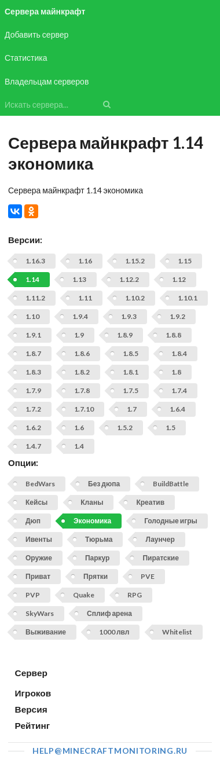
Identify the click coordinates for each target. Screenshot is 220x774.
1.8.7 (33, 353)
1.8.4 (179, 353)
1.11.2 (35, 298)
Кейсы (36, 502)
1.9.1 (33, 335)
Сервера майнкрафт (45, 11)
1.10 (32, 316)
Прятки (95, 576)
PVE (148, 576)
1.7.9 (33, 390)
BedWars (40, 483)
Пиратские (160, 557)
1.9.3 (129, 316)
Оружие (38, 557)
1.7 (132, 409)
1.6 (79, 427)
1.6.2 (33, 427)
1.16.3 (35, 260)
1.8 (176, 372)
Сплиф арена (109, 613)
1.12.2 (129, 279)
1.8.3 (33, 372)
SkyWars (39, 613)
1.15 (185, 260)
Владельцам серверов (47, 81)
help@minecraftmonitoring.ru (110, 750)
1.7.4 (179, 390)
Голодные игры (170, 520)
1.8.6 (82, 353)
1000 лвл (114, 632)
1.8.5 (130, 353)
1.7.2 (33, 409)
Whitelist (177, 632)
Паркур (97, 557)
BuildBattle (171, 483)
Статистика (26, 58)
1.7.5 (130, 390)
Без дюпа (104, 483)
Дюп (33, 520)
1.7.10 (84, 409)
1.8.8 (173, 335)
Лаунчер (159, 539)
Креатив (150, 502)
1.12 (179, 279)
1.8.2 (82, 372)
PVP (32, 594)
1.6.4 (177, 409)
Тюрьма (99, 539)
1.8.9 (125, 335)
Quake (83, 594)
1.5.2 (125, 427)
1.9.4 (80, 316)
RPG (134, 594)
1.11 (85, 298)
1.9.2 (177, 316)
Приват (37, 576)
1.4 (79, 446)
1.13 (79, 279)
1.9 (79, 335)
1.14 (32, 279)
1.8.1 (130, 372)
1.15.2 (135, 260)
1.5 (170, 427)
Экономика (92, 520)
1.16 (85, 260)
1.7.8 (82, 390)
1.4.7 (33, 446)
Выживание (45, 632)
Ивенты (38, 539)
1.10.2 (135, 298)
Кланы (91, 502)
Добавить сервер (36, 34)
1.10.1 (187, 298)
